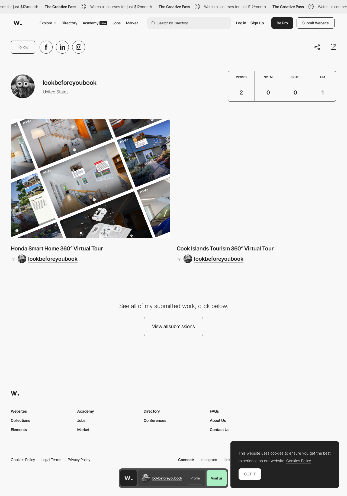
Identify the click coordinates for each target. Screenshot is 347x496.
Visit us (217, 478)
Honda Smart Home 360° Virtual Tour (57, 248)
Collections (20, 420)
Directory (69, 23)
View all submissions (173, 326)
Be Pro (282, 23)
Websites (19, 411)
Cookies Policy (23, 459)
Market (132, 23)
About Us (218, 420)
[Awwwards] (18, 23)
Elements (19, 429)
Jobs (117, 23)
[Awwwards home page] (128, 478)
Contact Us (219, 429)
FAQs (214, 411)
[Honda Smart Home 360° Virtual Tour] (90, 178)
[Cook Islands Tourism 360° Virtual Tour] (256, 178)
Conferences (155, 420)
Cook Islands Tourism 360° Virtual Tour (225, 248)
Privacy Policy (79, 459)
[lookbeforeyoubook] (48, 258)
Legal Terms (51, 459)
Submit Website (315, 23)
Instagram (209, 459)
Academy (95, 23)
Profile (195, 478)
